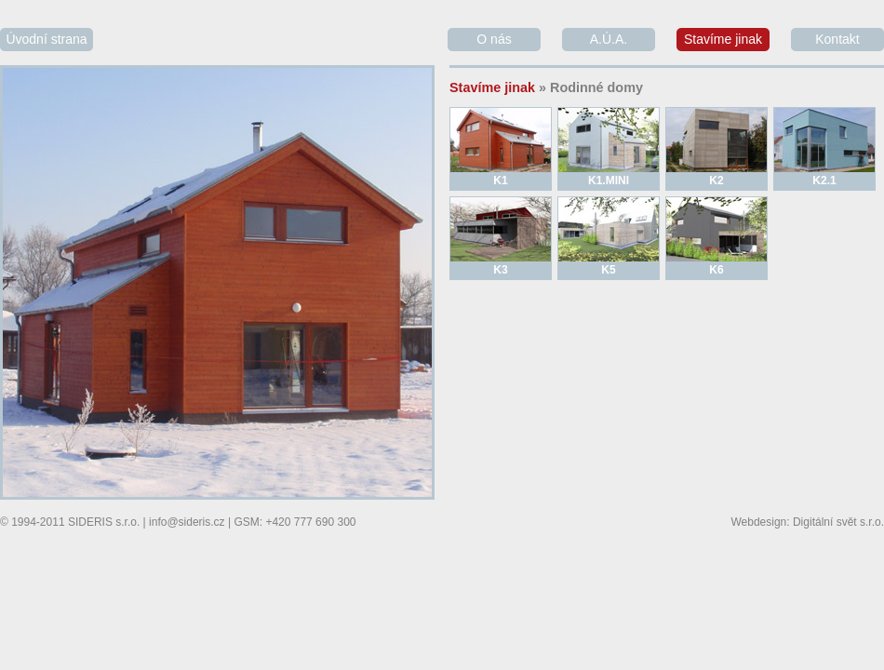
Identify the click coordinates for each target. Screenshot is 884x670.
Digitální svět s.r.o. (838, 522)
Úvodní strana (46, 39)
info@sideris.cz (187, 522)
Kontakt (837, 39)
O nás (493, 39)
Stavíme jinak (723, 39)
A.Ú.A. (608, 39)
